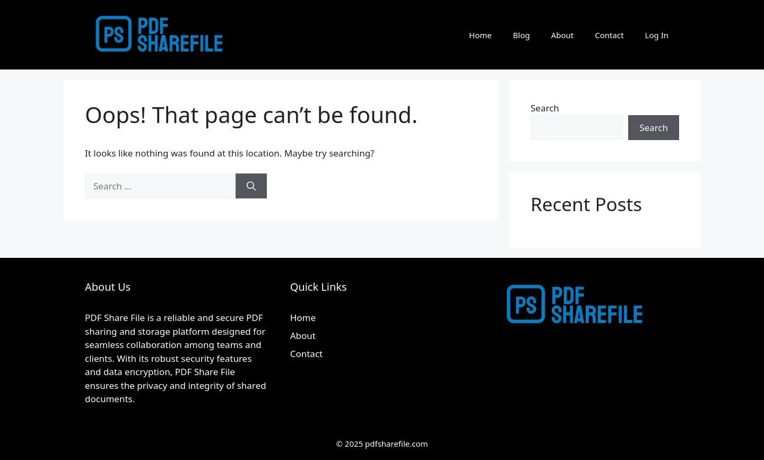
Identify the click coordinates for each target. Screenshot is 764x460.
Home (480, 35)
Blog (521, 35)
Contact (609, 35)
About (562, 35)
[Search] (251, 186)
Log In (656, 35)
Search (545, 108)
